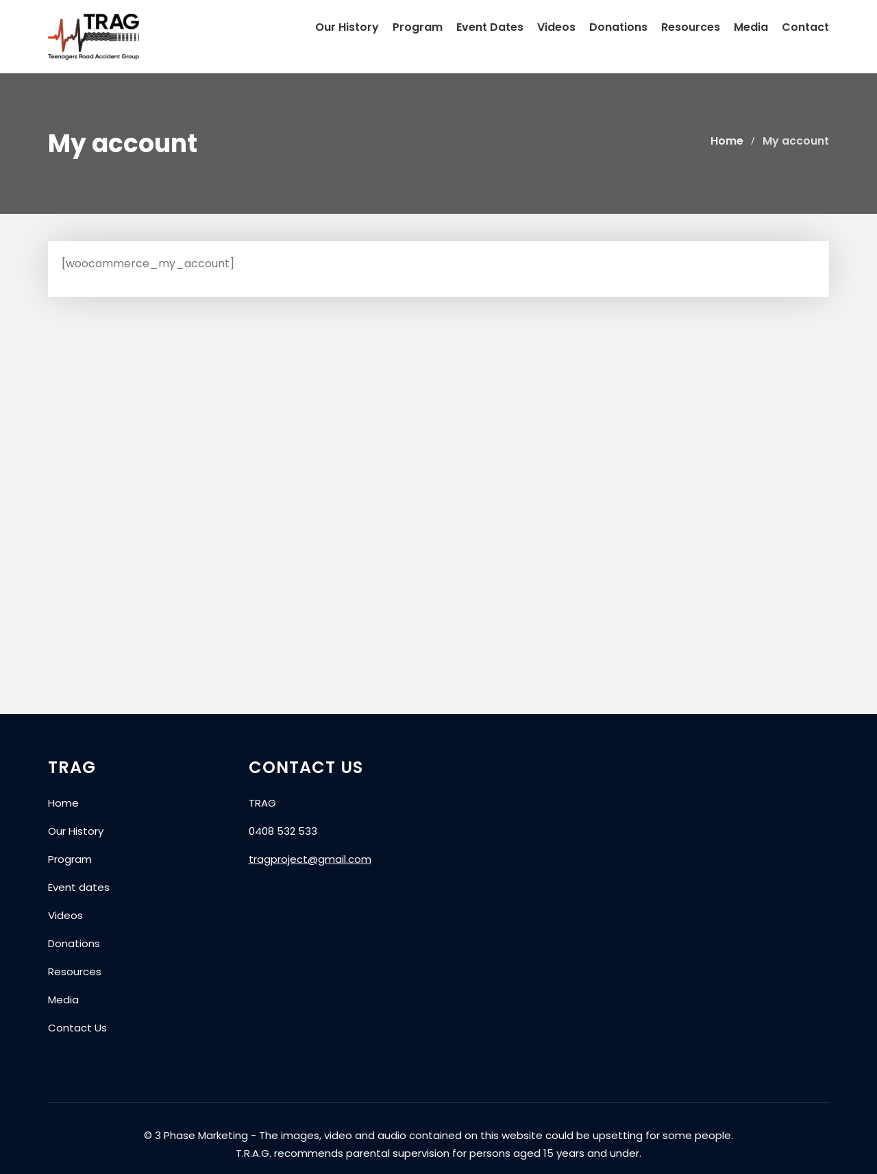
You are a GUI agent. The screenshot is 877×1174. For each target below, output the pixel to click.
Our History (347, 27)
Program (418, 27)
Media (751, 27)
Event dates (79, 887)
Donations (618, 27)
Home (63, 803)
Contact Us (77, 1027)
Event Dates (489, 27)
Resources (690, 27)
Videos (556, 27)
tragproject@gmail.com (310, 859)
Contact (805, 27)
